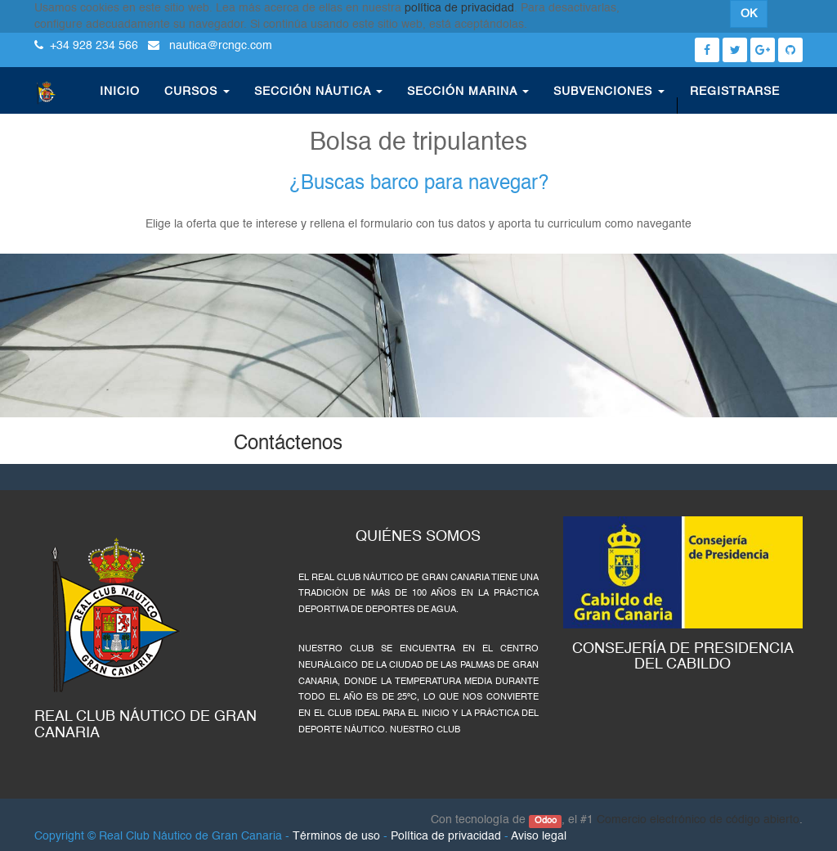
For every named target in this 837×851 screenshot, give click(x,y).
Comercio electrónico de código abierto (698, 820)
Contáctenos (288, 444)
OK (749, 14)
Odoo (546, 821)
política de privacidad (459, 8)
